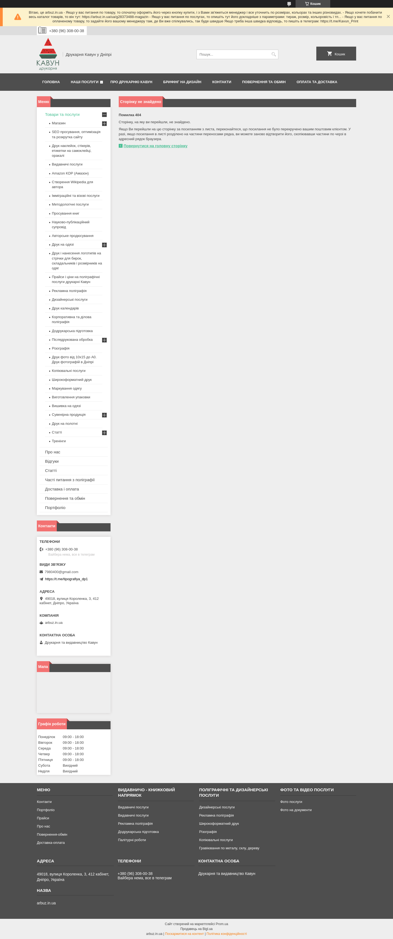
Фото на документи (296, 810)
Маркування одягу (67, 388)
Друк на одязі (63, 244)
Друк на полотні (65, 424)
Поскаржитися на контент (184, 934)
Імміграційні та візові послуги (76, 196)
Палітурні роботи (132, 840)
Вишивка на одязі (66, 406)
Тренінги (59, 441)
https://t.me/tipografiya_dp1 (66, 579)
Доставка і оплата (62, 489)
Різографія (60, 348)
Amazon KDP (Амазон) (70, 173)
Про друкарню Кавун (132, 82)
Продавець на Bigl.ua (196, 929)
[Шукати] (273, 54)
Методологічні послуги (70, 204)
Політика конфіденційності (227, 934)
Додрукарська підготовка (72, 331)
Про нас (52, 452)
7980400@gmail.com (61, 572)
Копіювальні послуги (68, 371)
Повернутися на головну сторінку (155, 146)
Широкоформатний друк (72, 380)
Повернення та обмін (263, 82)
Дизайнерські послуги (69, 299)
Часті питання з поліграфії (70, 479)
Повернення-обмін (52, 834)
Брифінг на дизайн (182, 82)
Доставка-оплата (51, 843)
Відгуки (52, 461)
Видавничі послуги (67, 164)
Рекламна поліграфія (69, 291)
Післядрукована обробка (72, 340)
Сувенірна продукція (69, 415)
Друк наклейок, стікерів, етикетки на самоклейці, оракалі (71, 151)
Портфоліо (55, 507)
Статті (57, 432)
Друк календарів (65, 308)
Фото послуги (291, 802)
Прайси (43, 818)
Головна (51, 82)
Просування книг (65, 213)
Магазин (59, 123)
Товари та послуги (62, 114)
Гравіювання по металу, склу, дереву (229, 848)
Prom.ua (222, 924)
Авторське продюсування (72, 236)
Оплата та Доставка (317, 82)
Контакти (221, 82)
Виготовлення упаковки (71, 397)
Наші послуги (85, 82)
